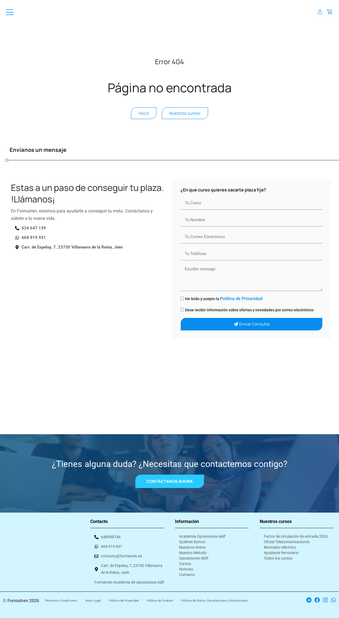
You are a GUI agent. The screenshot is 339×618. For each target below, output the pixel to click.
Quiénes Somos (192, 540)
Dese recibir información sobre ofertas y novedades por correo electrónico (249, 313)
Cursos (185, 562)
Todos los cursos (278, 556)
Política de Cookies (160, 600)
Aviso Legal (93, 600)
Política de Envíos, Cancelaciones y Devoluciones (214, 600)
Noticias (186, 567)
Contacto (187, 572)
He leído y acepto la (223, 302)
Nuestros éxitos (192, 545)
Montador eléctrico (280, 545)
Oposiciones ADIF (194, 556)
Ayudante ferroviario (281, 551)
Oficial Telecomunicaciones (286, 540)
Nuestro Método (193, 551)
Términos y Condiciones (61, 600)
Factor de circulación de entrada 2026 (296, 534)
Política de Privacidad (241, 301)
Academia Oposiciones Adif (202, 534)
